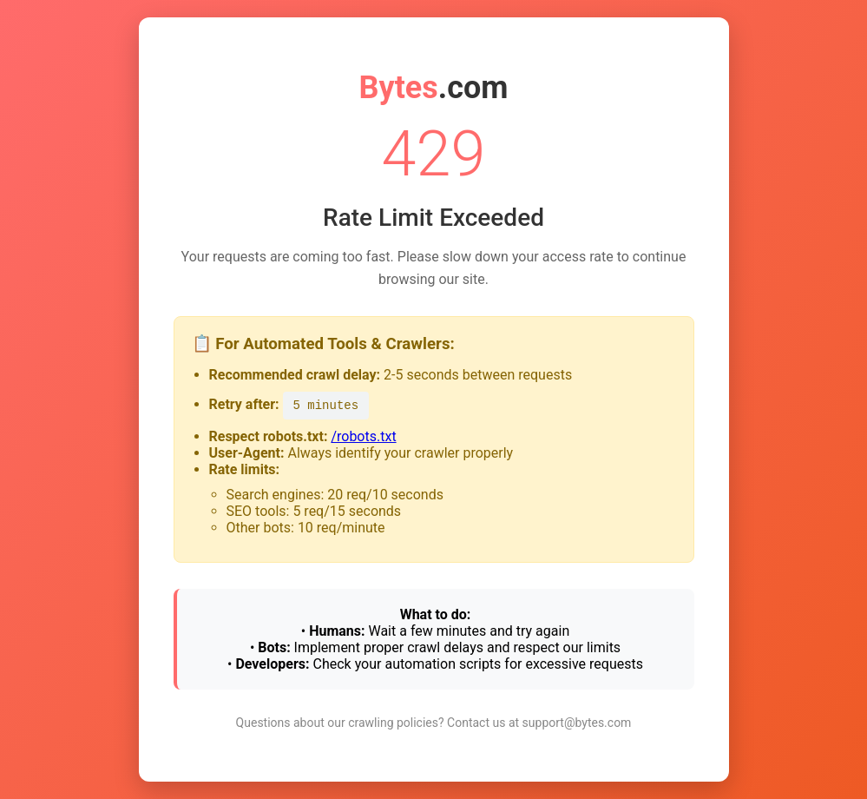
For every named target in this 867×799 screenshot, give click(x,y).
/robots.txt (363, 436)
